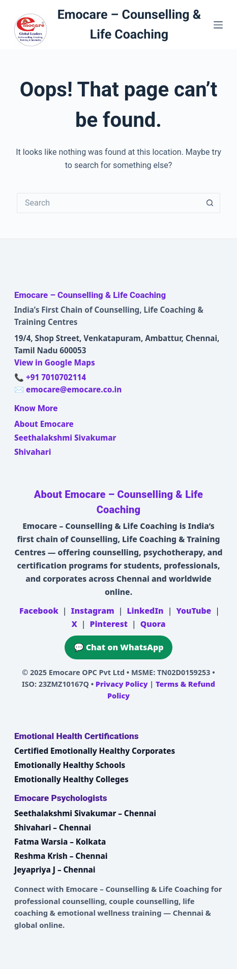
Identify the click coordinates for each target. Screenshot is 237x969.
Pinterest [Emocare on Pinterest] (109, 623)
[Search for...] (108, 203)
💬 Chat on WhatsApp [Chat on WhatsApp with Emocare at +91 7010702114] (119, 647)
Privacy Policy (122, 684)
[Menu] (218, 24)
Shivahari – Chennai (52, 827)
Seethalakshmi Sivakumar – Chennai (85, 813)
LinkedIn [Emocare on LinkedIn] (145, 610)
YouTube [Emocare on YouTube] (193, 610)
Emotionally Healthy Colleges (71, 779)
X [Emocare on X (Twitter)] (74, 623)
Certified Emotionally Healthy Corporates (94, 751)
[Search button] (210, 203)
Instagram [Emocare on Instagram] (92, 610)
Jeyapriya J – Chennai (55, 869)
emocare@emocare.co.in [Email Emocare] (74, 389)
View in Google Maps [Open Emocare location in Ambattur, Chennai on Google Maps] (54, 362)
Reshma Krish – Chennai (60, 856)
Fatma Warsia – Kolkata (60, 842)
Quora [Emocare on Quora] (153, 623)
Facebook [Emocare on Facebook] (38, 610)
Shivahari (32, 452)
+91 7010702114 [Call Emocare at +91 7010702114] (56, 377)
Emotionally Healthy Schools (69, 765)
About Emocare (44, 424)
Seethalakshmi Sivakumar (65, 437)
